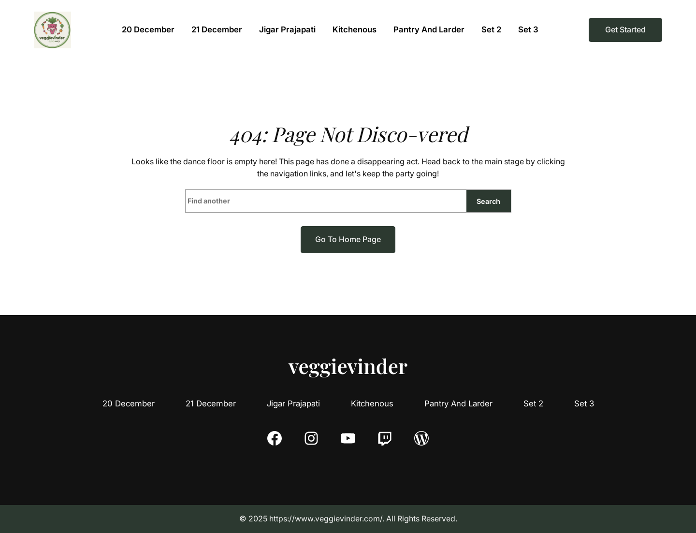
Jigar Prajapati (293, 403)
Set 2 (533, 403)
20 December (128, 403)
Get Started (625, 29)
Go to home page (348, 239)
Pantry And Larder (458, 403)
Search (488, 201)
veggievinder (348, 365)
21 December (211, 403)
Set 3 (584, 403)
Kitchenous (372, 403)
